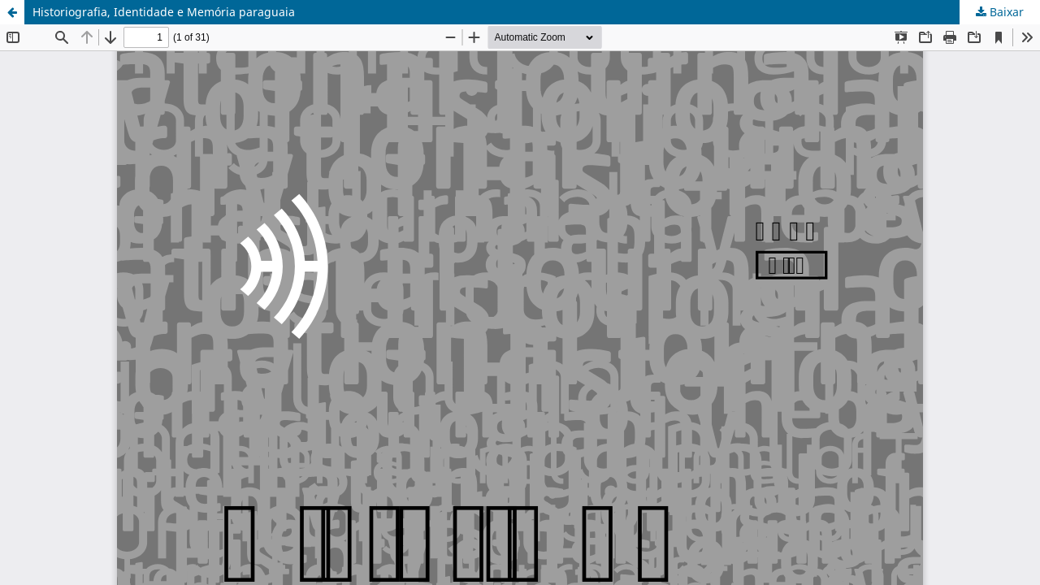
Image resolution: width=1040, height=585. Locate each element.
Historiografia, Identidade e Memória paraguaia (163, 12)
